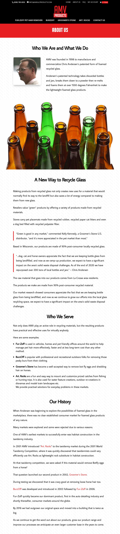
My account (93, 2)
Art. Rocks (84, 20)
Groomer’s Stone (67, 20)
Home (68, 2)
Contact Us (99, 20)
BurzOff (50, 20)
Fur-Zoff (81, 489)
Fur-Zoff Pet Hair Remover (29, 20)
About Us (76, 2)
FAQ (84, 2)
